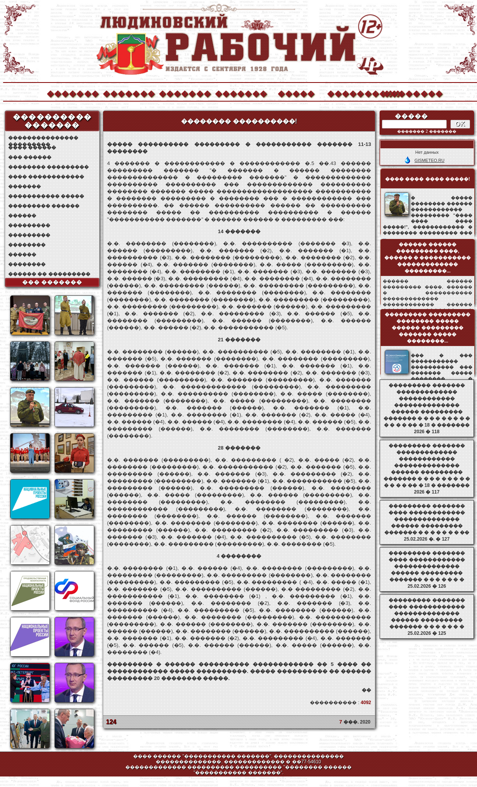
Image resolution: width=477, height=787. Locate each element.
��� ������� (52, 282)
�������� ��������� (48, 167)
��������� (29, 225)
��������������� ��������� (43, 138)
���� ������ (32, 147)
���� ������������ (46, 176)
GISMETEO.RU (429, 160)
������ (22, 215)
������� (72, 93)
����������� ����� (46, 196)
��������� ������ (43, 206)
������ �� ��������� (49, 274)
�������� (409, 93)
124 (111, 721)
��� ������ (29, 157)
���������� (352, 93)
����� (296, 93)
